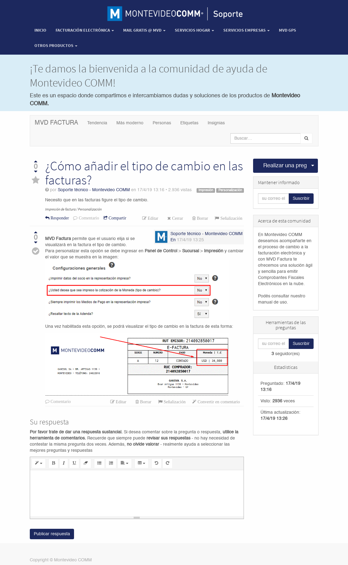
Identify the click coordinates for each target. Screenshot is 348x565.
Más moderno (129, 123)
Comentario (88, 218)
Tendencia (97, 123)
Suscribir (301, 198)
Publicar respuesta (52, 534)
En (173, 240)
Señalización (230, 218)
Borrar (202, 218)
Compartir (117, 218)
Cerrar (177, 218)
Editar (152, 218)
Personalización (230, 190)
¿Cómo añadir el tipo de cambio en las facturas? (144, 173)
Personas (162, 123)
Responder (59, 218)
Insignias (216, 123)
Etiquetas (189, 123)
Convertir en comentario (218, 402)
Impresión (205, 190)
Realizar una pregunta (285, 165)
